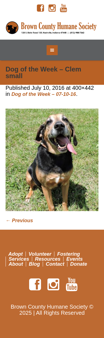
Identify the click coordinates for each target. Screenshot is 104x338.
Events (74, 259)
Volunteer (40, 254)
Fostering (68, 254)
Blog (34, 264)
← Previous (19, 220)
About (16, 264)
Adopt (15, 254)
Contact (55, 264)
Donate (78, 264)
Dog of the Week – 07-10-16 (43, 94)
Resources (47, 259)
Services (19, 259)
